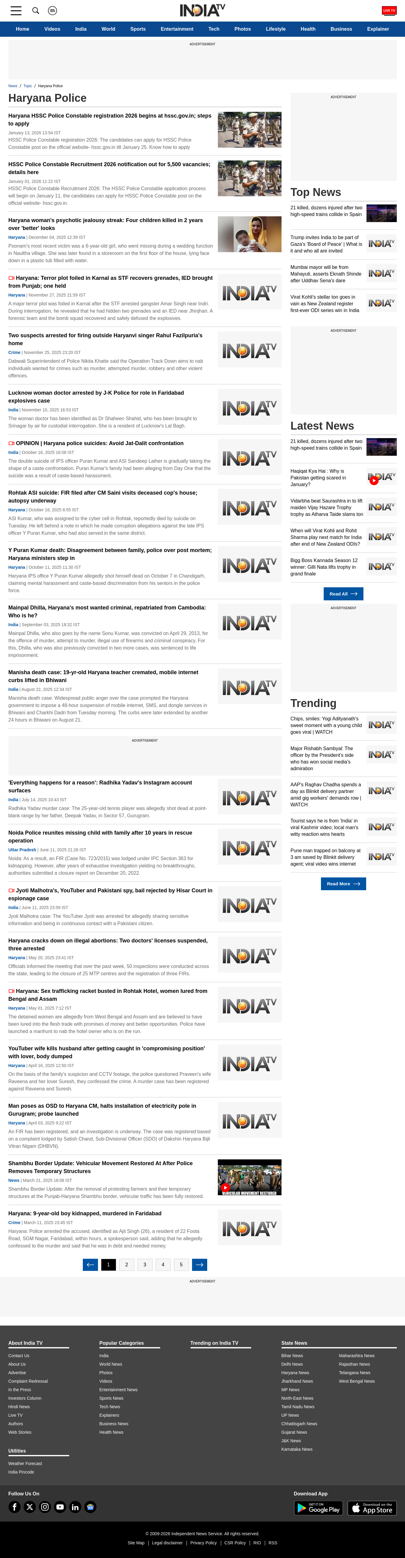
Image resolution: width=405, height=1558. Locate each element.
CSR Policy (235, 1542)
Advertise (17, 1372)
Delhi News (292, 1364)
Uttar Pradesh (22, 849)
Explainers (109, 1415)
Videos (52, 29)
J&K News (291, 1440)
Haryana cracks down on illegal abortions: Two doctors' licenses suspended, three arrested (108, 945)
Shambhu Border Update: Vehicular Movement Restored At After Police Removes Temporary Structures (100, 1167)
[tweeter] (30, 1507)
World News (111, 1364)
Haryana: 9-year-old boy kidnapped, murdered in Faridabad (85, 1213)
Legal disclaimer (167, 1542)
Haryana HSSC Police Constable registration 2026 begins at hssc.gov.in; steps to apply (110, 120)
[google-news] (90, 1507)
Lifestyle (276, 29)
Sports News (111, 1398)
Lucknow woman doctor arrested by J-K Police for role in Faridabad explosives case (96, 397)
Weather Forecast (25, 1463)
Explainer (378, 29)
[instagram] (45, 1507)
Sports (138, 29)
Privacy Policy (203, 1542)
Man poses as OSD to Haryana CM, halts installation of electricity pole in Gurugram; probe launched (102, 1110)
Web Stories (20, 1432)
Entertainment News (119, 1389)
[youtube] (60, 1507)
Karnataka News (297, 1449)
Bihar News (292, 1355)
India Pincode (21, 1472)
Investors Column (25, 1398)
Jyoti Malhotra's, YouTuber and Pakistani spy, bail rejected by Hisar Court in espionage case (110, 894)
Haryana (16, 237)
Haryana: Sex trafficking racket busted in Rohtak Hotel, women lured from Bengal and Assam (108, 995)
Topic (28, 86)
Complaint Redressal (28, 1381)
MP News (291, 1389)
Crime (14, 352)
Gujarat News (294, 1432)
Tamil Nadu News (298, 1406)
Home (22, 29)
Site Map (136, 1542)
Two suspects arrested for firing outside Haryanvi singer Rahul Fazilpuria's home (105, 339)
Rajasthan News (354, 1364)
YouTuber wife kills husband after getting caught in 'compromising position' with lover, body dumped (106, 1052)
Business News (114, 1423)
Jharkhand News (297, 1381)
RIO (257, 1542)
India (80, 29)
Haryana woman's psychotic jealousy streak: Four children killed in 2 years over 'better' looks (105, 224)
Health (308, 29)
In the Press (19, 1389)
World (108, 29)
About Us (17, 1364)
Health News (111, 1432)
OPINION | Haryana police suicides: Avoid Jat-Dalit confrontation (96, 443)
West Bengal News (357, 1381)
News (13, 86)
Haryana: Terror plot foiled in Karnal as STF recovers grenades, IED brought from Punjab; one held (110, 282)
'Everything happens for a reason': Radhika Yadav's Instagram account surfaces (100, 787)
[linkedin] (75, 1507)
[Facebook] (14, 1507)
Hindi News (19, 1406)
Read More (343, 883)
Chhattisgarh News (299, 1423)
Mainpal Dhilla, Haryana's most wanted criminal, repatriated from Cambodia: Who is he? (107, 612)
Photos (243, 29)
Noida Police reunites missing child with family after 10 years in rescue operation (100, 837)
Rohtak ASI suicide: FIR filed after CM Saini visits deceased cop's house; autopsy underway (102, 497)
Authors (15, 1423)
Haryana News (295, 1372)
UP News (290, 1415)
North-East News (298, 1398)
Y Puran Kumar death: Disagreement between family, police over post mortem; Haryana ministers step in (110, 554)
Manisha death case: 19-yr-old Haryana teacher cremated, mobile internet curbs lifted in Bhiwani (103, 676)
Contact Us (18, 1355)
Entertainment (177, 29)
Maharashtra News (357, 1355)
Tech (213, 29)
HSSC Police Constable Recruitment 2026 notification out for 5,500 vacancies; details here (109, 168)
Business (341, 29)
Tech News (110, 1406)
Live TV (15, 1415)
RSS (272, 1542)
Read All (344, 593)
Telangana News (355, 1372)
